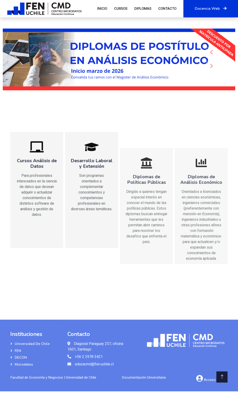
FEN (18, 350)
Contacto (167, 8)
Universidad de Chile (32, 343)
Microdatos (24, 364)
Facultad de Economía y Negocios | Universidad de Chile (53, 377)
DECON (21, 357)
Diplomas (142, 8)
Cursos (120, 8)
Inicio (102, 8)
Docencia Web (211, 8)
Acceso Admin (215, 379)
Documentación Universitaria (144, 377)
